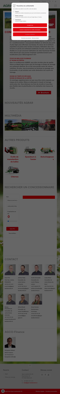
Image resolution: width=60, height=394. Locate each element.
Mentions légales (35, 38)
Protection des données (26, 38)
